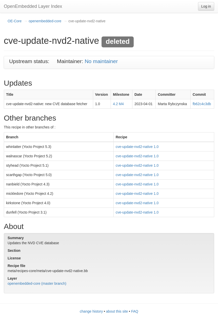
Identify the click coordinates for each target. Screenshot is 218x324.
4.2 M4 (118, 104)
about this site (117, 311)
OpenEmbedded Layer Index (33, 6)
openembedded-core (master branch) (37, 283)
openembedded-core (45, 21)
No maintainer (101, 61)
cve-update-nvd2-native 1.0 (137, 147)
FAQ (134, 311)
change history (91, 311)
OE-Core (15, 21)
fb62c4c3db (202, 104)
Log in (206, 6)
